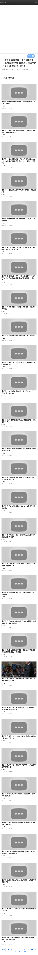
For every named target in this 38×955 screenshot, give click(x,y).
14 (28, 949)
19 (19, 951)
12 (21, 949)
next (25, 951)
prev (3, 949)
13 (25, 949)
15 (32, 949)
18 (16, 951)
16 (35, 949)
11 (17, 949)
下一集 (31, 56)
